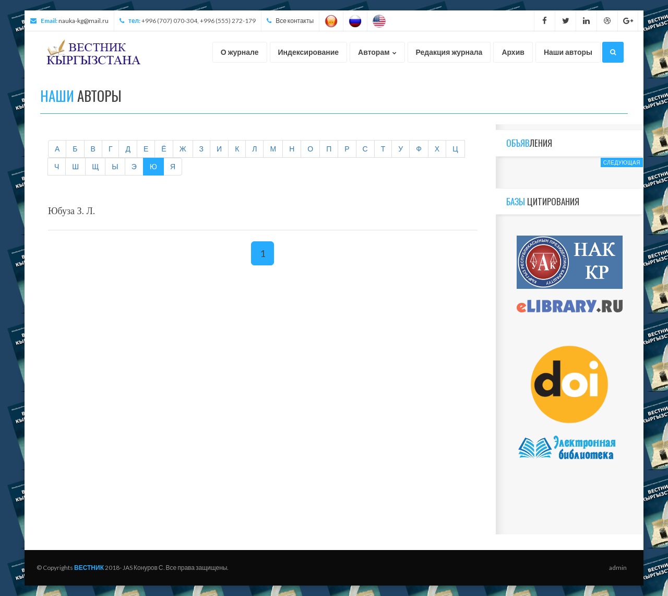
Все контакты (295, 21)
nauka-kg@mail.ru (83, 21)
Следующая (621, 162)
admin (618, 567)
